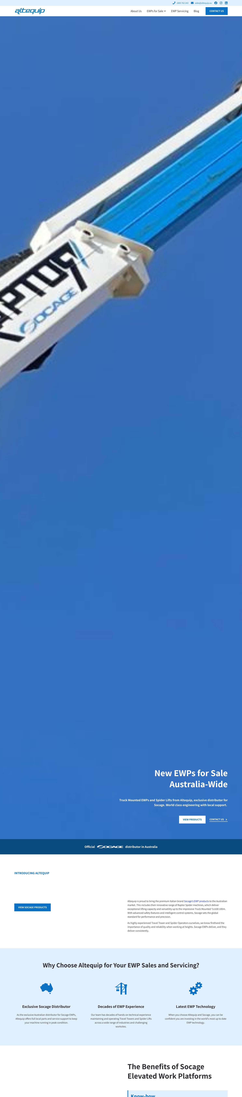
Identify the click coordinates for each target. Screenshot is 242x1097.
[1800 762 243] (174, 3)
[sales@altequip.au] (192, 3)
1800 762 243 (182, 2)
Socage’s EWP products (196, 901)
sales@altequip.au (203, 2)
